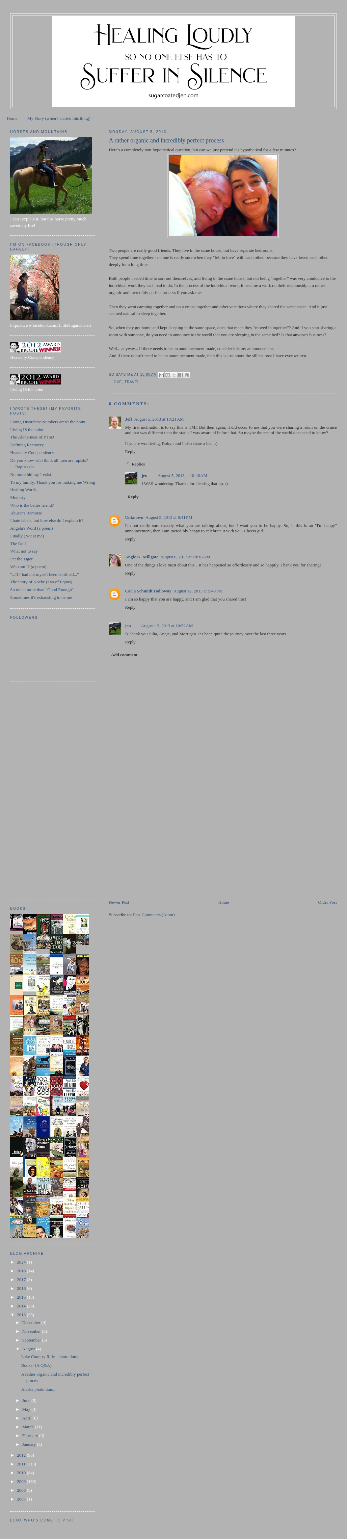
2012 (22, 1455)
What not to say (24, 551)
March (28, 1426)
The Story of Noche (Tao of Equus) (41, 581)
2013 (22, 1314)
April (27, 1418)
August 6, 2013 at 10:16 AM (185, 556)
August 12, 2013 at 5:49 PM (198, 590)
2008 (22, 1490)
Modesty (18, 497)
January (29, 1444)
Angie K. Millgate (141, 556)
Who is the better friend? (32, 505)
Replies (138, 464)
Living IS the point (27, 429)
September (32, 1340)
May (26, 1409)
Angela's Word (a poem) (31, 528)
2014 (22, 1305)
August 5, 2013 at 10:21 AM (159, 419)
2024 (22, 1262)
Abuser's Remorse (26, 512)
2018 (22, 1270)
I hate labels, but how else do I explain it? (46, 520)
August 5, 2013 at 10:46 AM (182, 475)
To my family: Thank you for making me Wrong (52, 482)
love (116, 382)
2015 (22, 1297)
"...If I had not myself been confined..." (44, 574)
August (29, 1348)
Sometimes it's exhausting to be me (41, 597)
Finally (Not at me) (27, 535)
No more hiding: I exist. (31, 474)
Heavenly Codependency (32, 452)
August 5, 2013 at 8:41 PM (168, 517)
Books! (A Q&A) (36, 1365)
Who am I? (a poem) (28, 566)
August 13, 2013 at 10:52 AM (167, 625)
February (30, 1435)
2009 (22, 1481)
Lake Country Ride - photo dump (50, 1356)
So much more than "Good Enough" (42, 589)
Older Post (327, 902)
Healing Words (23, 489)
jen (144, 475)
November (32, 1331)
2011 (22, 1463)
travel (132, 382)
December (32, 1322)
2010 (22, 1472)
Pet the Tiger (21, 558)
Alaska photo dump (38, 1389)
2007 (22, 1499)
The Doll (18, 543)
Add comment (124, 654)
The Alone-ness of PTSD (32, 437)
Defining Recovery (27, 444)
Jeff (128, 419)
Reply (130, 451)
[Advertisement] (159, 852)
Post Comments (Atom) (154, 914)
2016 (22, 1288)
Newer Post (119, 902)
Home (12, 118)
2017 (22, 1279)
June (26, 1400)
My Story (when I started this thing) (58, 118)
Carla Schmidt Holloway (148, 590)
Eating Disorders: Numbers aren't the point (47, 421)
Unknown (134, 517)
